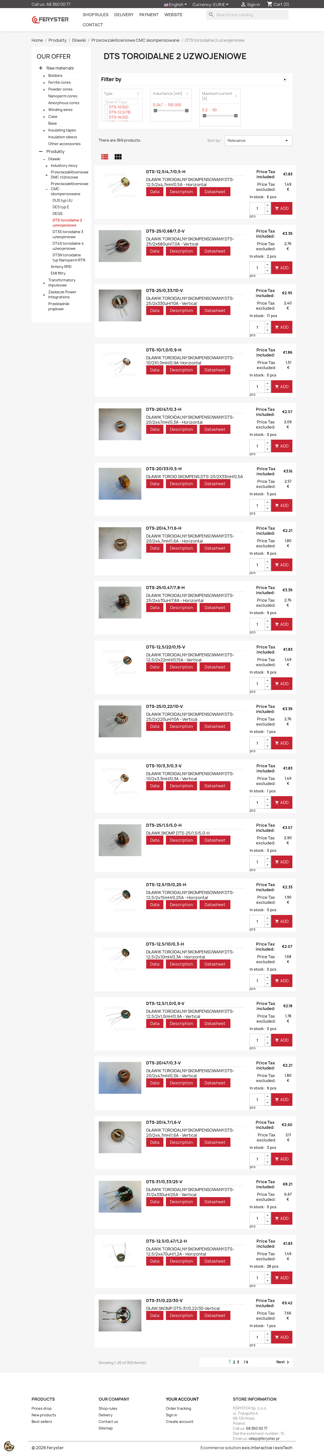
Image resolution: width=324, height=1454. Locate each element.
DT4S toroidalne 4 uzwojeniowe (68, 246)
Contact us (108, 1421)
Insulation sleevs (62, 137)
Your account (182, 1399)
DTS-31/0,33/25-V (164, 1181)
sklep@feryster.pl (264, 1438)
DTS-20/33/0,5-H (164, 469)
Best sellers (42, 1421)
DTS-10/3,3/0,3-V (164, 766)
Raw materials (60, 68)
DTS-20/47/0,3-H (163, 409)
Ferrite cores (59, 82)
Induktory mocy (64, 165)
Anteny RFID (61, 266)
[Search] (247, 15)
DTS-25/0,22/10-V (164, 706)
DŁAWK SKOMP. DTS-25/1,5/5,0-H (177, 833)
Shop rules (96, 14)
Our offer (54, 56)
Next (283, 1362)
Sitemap (106, 1428)
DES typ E (61, 207)
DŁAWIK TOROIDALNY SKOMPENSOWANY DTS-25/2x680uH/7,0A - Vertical (190, 241)
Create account (179, 1421)
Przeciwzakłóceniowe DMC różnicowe (70, 175)
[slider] (155, 111)
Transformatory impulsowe (62, 282)
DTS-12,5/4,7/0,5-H (165, 171)
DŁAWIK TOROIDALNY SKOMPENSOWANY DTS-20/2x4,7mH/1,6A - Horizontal (190, 538)
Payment (149, 14)
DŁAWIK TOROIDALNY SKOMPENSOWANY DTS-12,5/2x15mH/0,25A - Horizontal (190, 895)
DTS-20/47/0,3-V (163, 1063)
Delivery (124, 14)
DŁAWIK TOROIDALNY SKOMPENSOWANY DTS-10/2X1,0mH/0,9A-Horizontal (190, 360)
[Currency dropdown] (221, 5)
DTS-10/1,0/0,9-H (163, 350)
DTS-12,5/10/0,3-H (165, 944)
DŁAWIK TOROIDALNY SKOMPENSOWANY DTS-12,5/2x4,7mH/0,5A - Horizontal (190, 182)
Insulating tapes (62, 130)
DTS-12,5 (120, 112)
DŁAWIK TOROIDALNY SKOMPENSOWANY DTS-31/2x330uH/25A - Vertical (190, 1192)
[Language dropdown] (176, 5)
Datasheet (215, 191)
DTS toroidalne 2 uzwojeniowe (67, 223)
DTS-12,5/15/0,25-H (166, 884)
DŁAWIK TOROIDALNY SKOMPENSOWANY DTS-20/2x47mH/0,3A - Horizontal (190, 419)
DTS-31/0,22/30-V (164, 1300)
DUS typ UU (62, 200)
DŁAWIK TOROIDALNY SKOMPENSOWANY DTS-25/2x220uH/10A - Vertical (190, 716)
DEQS (57, 213)
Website (173, 14)
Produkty (55, 151)
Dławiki (54, 158)
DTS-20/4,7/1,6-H (163, 528)
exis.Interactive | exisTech (267, 1447)
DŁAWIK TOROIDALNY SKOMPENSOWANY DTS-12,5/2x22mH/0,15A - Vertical (190, 657)
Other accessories (64, 143)
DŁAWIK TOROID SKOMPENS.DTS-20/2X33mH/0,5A (194, 476)
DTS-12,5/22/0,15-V (165, 647)
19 (246, 1362)
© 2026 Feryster (48, 1447)
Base (52, 123)
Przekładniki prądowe (58, 306)
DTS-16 (118, 117)
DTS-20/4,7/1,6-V (163, 1122)
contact (93, 25)
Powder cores (60, 89)
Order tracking (178, 1408)
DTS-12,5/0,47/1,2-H (166, 1241)
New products (44, 1415)
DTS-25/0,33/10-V (164, 290)
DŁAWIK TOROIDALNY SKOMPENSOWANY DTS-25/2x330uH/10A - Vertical (190, 301)
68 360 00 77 (58, 4)
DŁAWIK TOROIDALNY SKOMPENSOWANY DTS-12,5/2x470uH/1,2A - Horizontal (190, 1251)
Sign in (171, 1415)
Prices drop (42, 1408)
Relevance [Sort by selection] (259, 141)
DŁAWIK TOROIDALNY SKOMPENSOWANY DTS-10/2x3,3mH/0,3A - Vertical (190, 776)
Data (154, 191)
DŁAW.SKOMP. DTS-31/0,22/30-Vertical (183, 1308)
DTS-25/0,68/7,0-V (165, 231)
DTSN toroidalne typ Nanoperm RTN (69, 257)
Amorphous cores (63, 102)
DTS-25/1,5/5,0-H (164, 825)
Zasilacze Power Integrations (62, 294)
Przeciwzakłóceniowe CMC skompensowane (70, 188)
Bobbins (55, 75)
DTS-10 (119, 107)
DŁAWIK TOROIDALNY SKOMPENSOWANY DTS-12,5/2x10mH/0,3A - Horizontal (190, 954)
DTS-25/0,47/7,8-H (165, 587)
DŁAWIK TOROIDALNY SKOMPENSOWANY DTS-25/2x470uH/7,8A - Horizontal (190, 598)
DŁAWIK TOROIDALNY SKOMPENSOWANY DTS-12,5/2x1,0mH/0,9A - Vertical (190, 1014)
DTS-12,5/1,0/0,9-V (165, 1003)
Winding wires (60, 109)
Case (52, 116)
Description (181, 191)
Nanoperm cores (62, 96)
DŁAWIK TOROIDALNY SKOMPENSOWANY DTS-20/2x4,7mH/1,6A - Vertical (190, 1132)
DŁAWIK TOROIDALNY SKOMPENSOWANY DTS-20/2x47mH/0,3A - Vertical (190, 1073)
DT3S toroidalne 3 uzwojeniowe (68, 234)
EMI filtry (58, 273)
